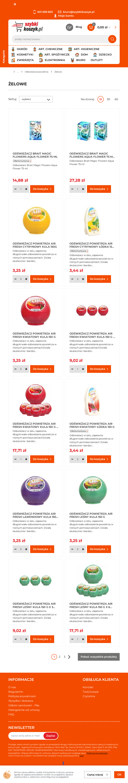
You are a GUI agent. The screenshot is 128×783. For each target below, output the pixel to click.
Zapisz (50, 735)
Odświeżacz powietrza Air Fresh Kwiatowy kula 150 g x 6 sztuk (35, 425)
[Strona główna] (9, 72)
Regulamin (15, 691)
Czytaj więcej (97, 774)
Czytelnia (89, 696)
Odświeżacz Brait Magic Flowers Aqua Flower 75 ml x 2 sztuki (92, 155)
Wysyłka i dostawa (20, 700)
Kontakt (88, 687)
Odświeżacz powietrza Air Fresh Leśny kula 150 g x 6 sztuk (91, 605)
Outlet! (96, 60)
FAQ (11, 714)
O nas (12, 687)
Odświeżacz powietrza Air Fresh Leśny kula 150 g (91, 515)
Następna (69, 657)
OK (119, 774)
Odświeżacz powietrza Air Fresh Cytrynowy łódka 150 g (92, 245)
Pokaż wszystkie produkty (99, 656)
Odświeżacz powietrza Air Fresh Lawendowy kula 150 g (34, 515)
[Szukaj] (112, 39)
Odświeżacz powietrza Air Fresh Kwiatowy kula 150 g (34, 335)
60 (116, 99)
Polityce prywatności (97, 753)
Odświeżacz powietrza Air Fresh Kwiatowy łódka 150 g (92, 425)
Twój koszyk (91, 691)
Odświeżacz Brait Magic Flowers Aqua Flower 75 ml (35, 155)
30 (108, 99)
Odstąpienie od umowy (24, 710)
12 (100, 99)
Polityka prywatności (22, 696)
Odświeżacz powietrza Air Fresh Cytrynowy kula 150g (35, 245)
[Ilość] (21, 189)
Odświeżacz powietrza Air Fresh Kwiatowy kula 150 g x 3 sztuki (92, 335)
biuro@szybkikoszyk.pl (76, 12)
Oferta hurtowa (22, 161)
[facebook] (63, 763)
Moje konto (66, 15)
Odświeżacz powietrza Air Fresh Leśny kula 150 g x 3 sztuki (34, 605)
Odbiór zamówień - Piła (23, 705)
